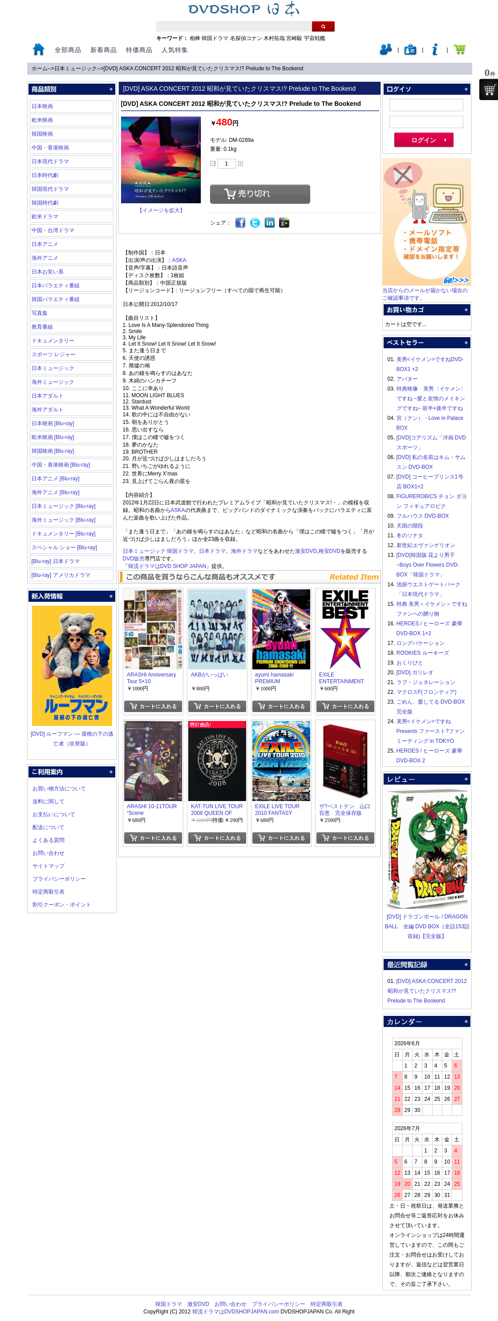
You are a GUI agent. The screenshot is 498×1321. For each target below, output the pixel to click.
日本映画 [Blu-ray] (53, 423)
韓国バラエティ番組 (56, 299)
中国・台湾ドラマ (53, 230)
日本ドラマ (212, 551)
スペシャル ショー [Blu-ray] (64, 547)
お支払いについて (53, 814)
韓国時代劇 (45, 203)
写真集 (40, 313)
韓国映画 (42, 134)
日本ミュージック (75, 68)
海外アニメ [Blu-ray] (56, 492)
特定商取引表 (48, 892)
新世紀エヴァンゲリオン (426, 545)
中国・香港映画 (50, 148)
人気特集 (175, 49)
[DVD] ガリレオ (415, 672)
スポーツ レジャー (54, 354)
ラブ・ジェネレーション (426, 682)
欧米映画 (42, 120)
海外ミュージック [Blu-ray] (64, 520)
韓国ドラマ (215, 38)
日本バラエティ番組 (56, 285)
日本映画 (42, 106)
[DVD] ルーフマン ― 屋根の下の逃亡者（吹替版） (72, 734)
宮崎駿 (294, 38)
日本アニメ (45, 244)
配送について (48, 827)
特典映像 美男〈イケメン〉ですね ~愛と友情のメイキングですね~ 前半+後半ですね (431, 398)
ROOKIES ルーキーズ (423, 653)
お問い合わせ (48, 853)
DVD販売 (134, 559)
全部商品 (68, 49)
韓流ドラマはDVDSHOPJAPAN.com (235, 1312)
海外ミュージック (53, 382)
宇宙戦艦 (314, 38)
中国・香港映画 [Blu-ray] (61, 465)
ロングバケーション (421, 643)
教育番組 (42, 327)
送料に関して (48, 801)
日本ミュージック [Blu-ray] (64, 506)
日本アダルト (48, 396)
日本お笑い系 (48, 272)
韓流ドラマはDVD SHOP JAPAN (167, 566)
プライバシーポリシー (59, 879)
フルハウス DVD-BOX (423, 516)
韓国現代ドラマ (50, 189)
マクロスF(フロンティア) (427, 692)
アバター (407, 379)
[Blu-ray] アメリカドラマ (61, 575)
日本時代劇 (45, 175)
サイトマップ (48, 866)
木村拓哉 (274, 38)
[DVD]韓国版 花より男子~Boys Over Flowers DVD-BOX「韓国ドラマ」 (428, 565)
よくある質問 (48, 840)
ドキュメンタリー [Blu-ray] (64, 534)
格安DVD (329, 551)
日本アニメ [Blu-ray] (56, 478)
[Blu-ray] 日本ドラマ (56, 561)
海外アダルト (48, 410)
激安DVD (306, 551)
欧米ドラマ (45, 216)
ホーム (40, 68)
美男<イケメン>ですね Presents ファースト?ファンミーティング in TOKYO (431, 731)
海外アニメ (45, 258)
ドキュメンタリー (53, 341)
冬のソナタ (410, 535)
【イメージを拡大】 (161, 210)
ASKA (179, 260)
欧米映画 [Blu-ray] (53, 437)
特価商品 (139, 49)
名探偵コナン (246, 38)
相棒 (195, 38)
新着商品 (103, 49)
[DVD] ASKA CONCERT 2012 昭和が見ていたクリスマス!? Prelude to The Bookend (204, 68)
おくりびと (410, 663)
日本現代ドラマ (50, 161)
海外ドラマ (244, 551)
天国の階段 (410, 526)
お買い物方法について (59, 788)
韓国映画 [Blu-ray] (53, 451)
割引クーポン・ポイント (61, 905)
